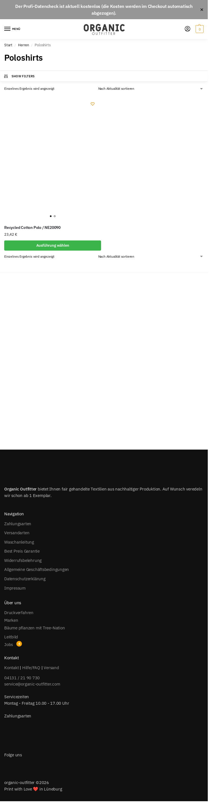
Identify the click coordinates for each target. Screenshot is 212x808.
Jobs (8, 644)
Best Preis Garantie (22, 551)
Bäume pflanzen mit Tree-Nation (34, 627)
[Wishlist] (92, 104)
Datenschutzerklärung (25, 578)
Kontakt (11, 667)
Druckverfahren (19, 612)
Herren (23, 45)
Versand (51, 667)
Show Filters (19, 76)
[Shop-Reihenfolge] (151, 88)
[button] (199, 29)
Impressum (15, 588)
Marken (11, 620)
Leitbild (11, 637)
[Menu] (12, 29)
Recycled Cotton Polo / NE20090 (32, 227)
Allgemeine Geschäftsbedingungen (36, 569)
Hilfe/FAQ (31, 667)
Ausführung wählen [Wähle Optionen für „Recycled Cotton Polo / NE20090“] (52, 245)
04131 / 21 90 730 (22, 677)
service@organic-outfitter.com (32, 684)
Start (8, 45)
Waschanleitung (19, 542)
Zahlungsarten (17, 523)
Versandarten (16, 532)
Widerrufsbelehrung (23, 560)
